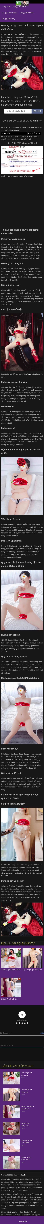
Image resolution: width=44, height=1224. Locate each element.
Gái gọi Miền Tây (8, 19)
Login (41, 1033)
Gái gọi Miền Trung (9, 13)
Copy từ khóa (34, 133)
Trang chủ (6, 6)
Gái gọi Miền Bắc (19, 6)
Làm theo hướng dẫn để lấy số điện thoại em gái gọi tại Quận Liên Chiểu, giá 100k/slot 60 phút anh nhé (20, 101)
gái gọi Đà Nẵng (25, 374)
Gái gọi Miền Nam (27, 13)
